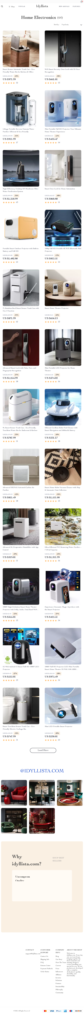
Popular (21, 6)
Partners (58, 983)
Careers (58, 965)
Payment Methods (46, 968)
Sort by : (57, 24)
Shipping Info (44, 959)
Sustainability (60, 986)
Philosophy (59, 989)
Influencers (59, 972)
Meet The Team (61, 962)
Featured (76, 6)
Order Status (44, 972)
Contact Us (44, 956)
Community (59, 993)
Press (57, 968)
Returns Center (45, 965)
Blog (57, 956)
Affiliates (58, 975)
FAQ (42, 962)
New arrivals (64, 6)
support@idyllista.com (33, 954)
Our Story (59, 959)
